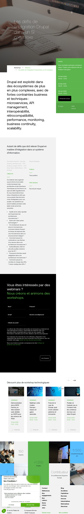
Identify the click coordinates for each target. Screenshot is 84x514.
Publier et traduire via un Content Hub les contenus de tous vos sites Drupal (72, 408)
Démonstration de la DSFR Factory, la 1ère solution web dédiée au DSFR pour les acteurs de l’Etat (16, 410)
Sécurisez (64, 506)
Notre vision (44, 504)
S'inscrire (17, 430)
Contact (44, 488)
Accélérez (64, 491)
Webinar (27, 67)
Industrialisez (65, 501)
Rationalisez (65, 504)
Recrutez (64, 496)
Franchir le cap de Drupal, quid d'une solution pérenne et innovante (53, 408)
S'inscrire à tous (65, 98)
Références (46, 491)
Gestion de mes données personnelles (30, 340)
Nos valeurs (44, 499)
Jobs (43, 508)
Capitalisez (64, 493)
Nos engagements (46, 494)
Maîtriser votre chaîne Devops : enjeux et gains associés (35, 408)
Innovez (63, 498)
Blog (62, 488)
